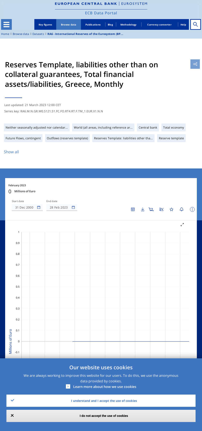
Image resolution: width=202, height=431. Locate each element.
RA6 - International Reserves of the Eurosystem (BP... (85, 34)
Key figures (45, 24)
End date (52, 201)
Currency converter (159, 24)
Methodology (128, 24)
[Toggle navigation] (6, 24)
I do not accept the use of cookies (104, 415)
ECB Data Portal (101, 12)
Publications (92, 24)
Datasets (38, 34)
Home (5, 34)
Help (183, 24)
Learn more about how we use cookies (104, 386)
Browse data (68, 24)
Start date (18, 201)
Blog (110, 24)
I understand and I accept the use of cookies (104, 401)
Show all (11, 151)
